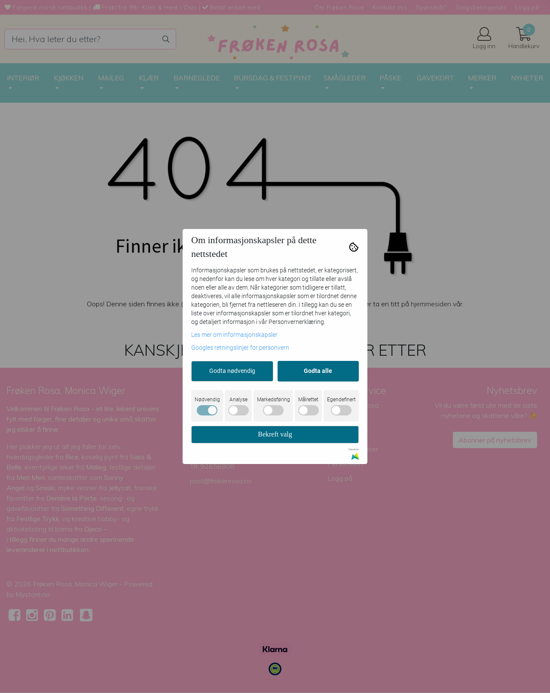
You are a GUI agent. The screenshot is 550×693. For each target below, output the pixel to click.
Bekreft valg (275, 434)
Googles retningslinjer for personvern (240, 347)
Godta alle (318, 370)
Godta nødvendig (232, 370)
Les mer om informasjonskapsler (234, 334)
